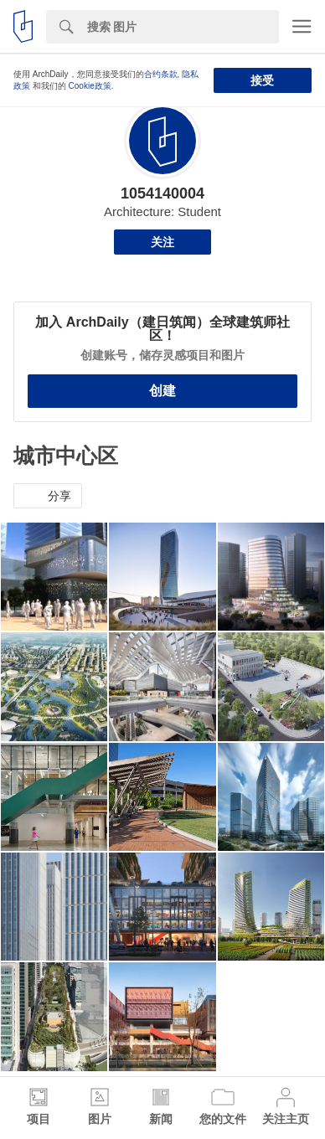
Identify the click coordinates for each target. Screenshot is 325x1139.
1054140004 (162, 193)
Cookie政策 (90, 85)
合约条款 (161, 74)
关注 (162, 242)
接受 (262, 80)
